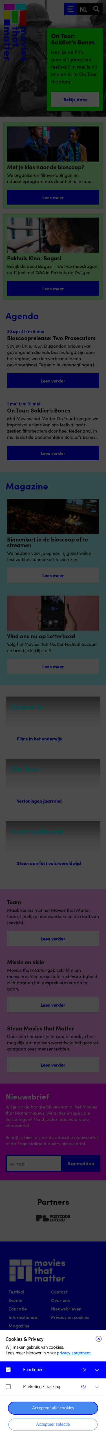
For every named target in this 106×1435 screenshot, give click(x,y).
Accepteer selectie (53, 1424)
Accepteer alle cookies (53, 1408)
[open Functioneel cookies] (97, 1370)
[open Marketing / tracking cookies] (97, 1387)
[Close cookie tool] (99, 1339)
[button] (55, 1370)
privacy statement (74, 1353)
